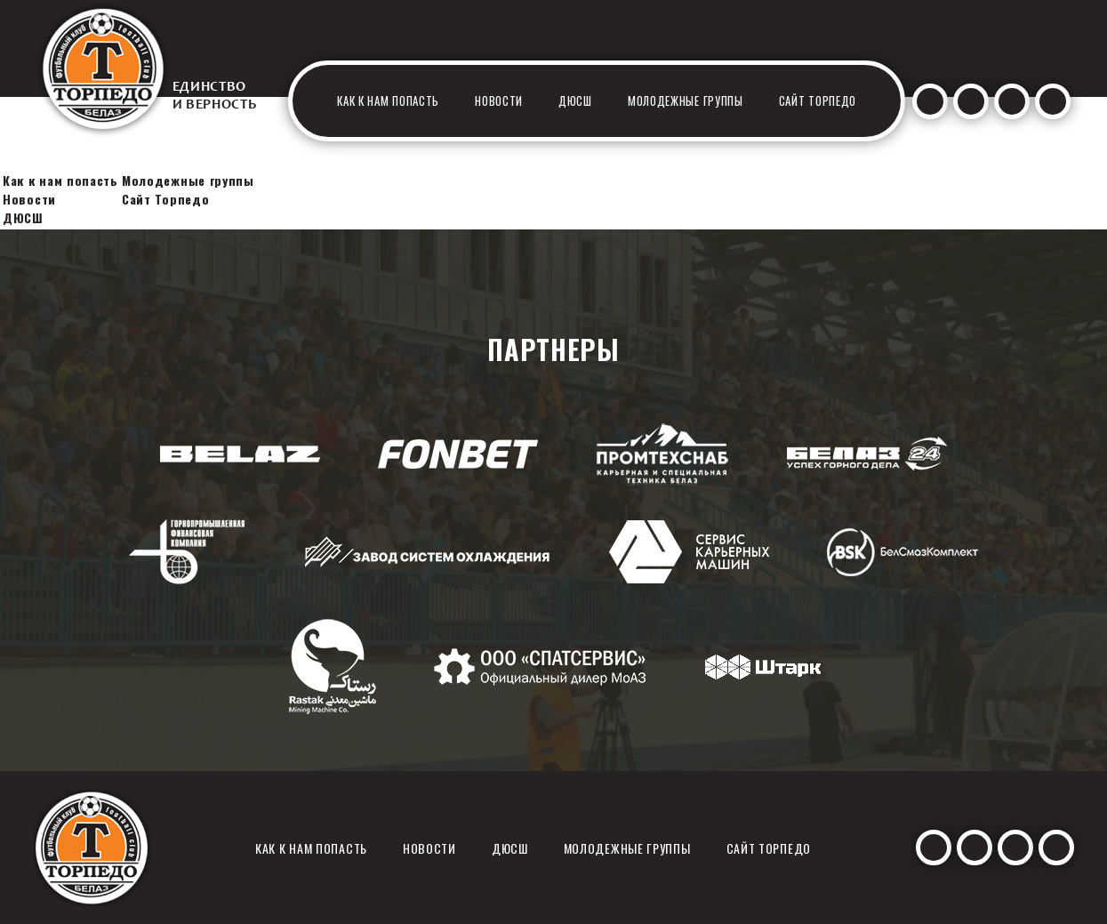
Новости (499, 100)
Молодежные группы (685, 100)
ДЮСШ (575, 100)
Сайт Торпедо (817, 100)
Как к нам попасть (388, 100)
